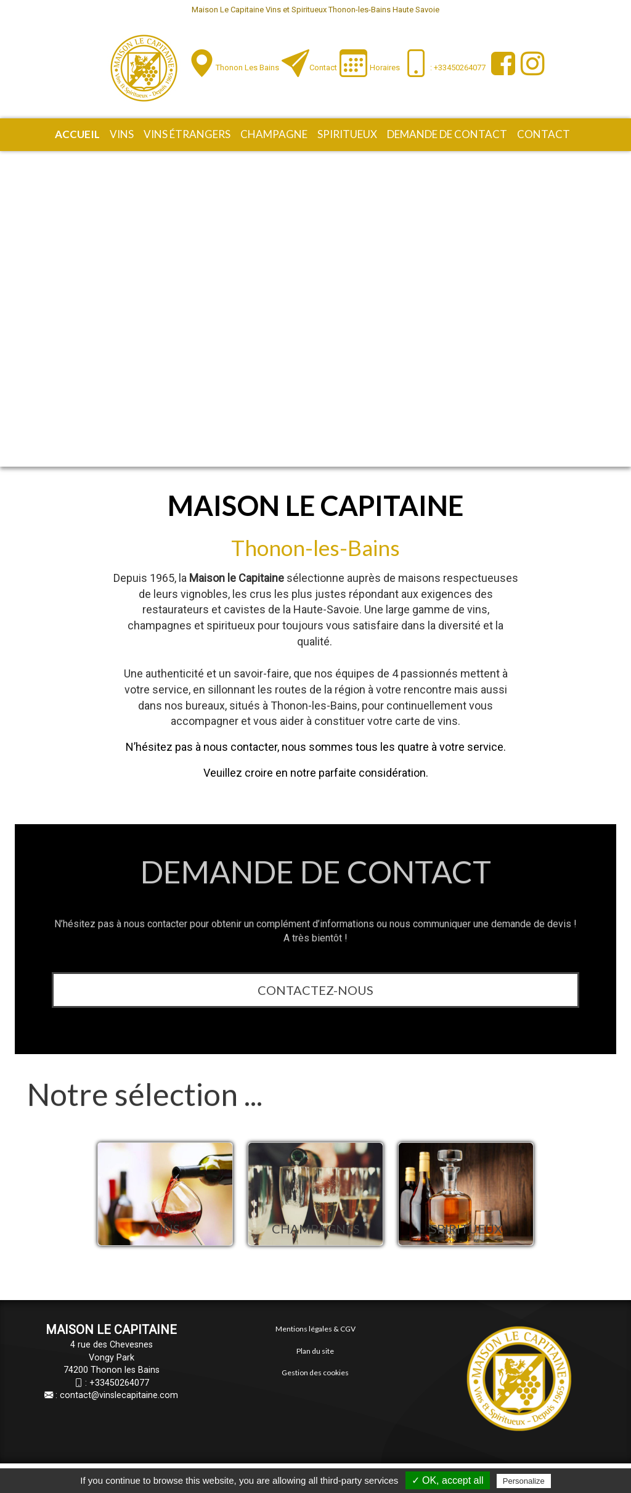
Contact (323, 67)
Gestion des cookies (315, 1372)
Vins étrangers (187, 134)
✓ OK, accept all (448, 1480)
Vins (122, 134)
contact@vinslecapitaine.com (119, 1395)
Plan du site (315, 1351)
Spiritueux (347, 134)
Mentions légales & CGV (315, 1328)
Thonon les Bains (247, 67)
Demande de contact (447, 134)
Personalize (524, 1481)
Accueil (77, 134)
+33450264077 (119, 1383)
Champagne (273, 134)
